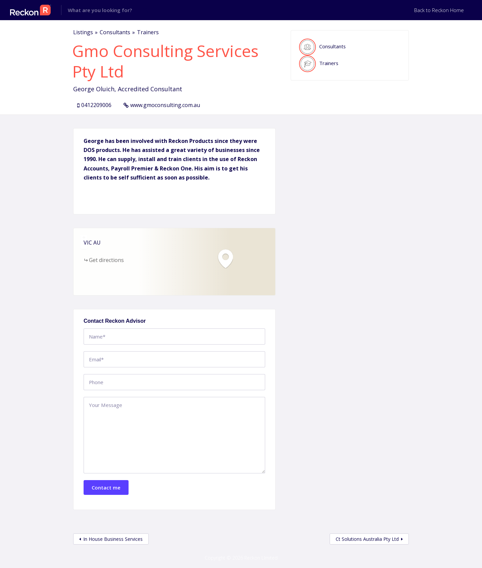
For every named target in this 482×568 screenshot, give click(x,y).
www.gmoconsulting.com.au (165, 105)
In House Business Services (113, 539)
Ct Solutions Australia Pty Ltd (367, 539)
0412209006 (96, 105)
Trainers (148, 32)
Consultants (115, 32)
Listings (83, 32)
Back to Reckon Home (439, 10)
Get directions (106, 260)
